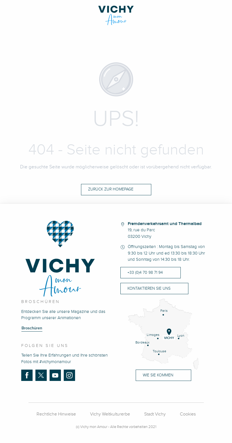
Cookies (188, 414)
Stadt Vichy (155, 414)
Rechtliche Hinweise (56, 414)
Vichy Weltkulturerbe (110, 414)
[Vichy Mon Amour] (116, 15)
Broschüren (32, 328)
